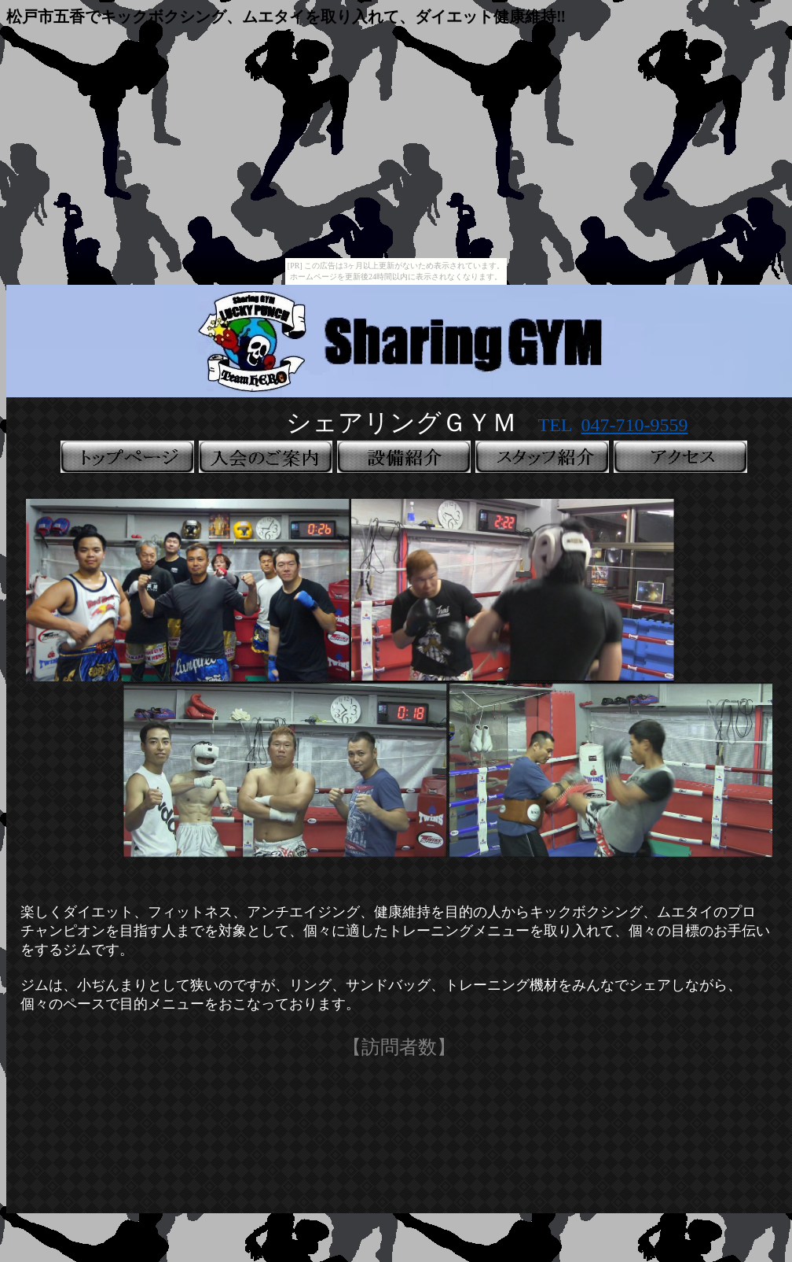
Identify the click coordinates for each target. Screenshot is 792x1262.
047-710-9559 (634, 425)
